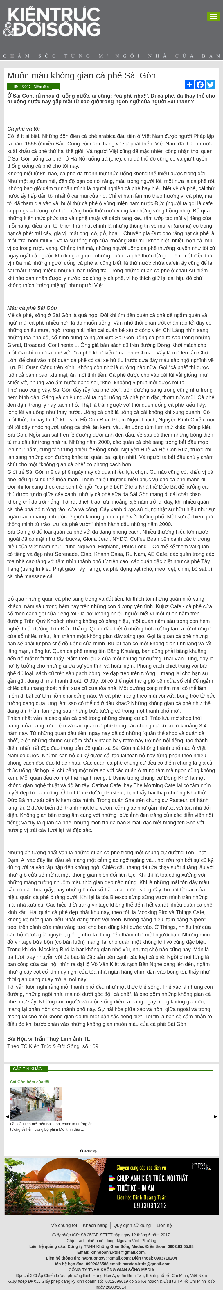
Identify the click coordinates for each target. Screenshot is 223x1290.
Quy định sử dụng (132, 1225)
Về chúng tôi (64, 1225)
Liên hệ (164, 1225)
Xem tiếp (88, 1151)
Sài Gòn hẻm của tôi (29, 1082)
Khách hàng (95, 1225)
